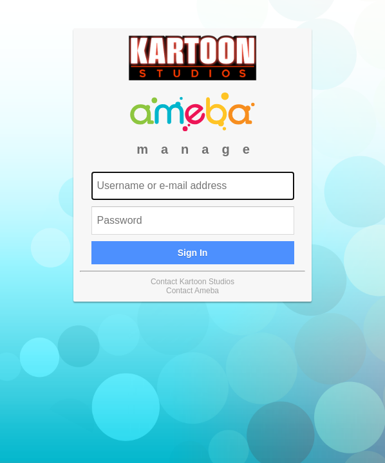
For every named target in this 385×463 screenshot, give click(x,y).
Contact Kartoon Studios (192, 281)
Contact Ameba (192, 290)
